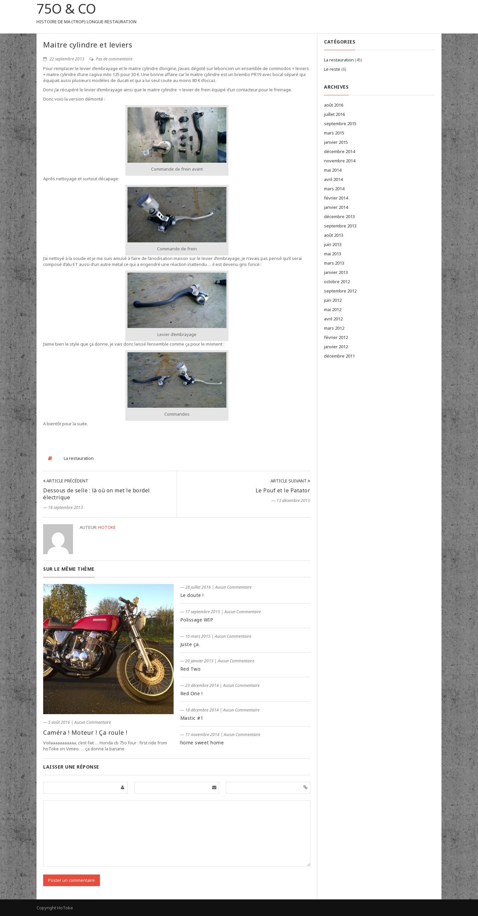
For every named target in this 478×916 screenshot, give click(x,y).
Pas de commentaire (110, 59)
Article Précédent (65, 481)
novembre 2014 (339, 161)
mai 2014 (332, 170)
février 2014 (336, 198)
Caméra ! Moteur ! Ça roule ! (85, 732)
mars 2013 (334, 263)
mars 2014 (334, 189)
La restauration (79, 458)
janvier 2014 (336, 207)
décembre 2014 (339, 151)
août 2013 (333, 235)
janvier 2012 (336, 347)
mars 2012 (334, 328)
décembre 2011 (339, 356)
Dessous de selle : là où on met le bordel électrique (96, 494)
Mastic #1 (191, 718)
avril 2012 (333, 319)
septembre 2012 (340, 291)
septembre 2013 (340, 226)
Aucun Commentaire (92, 722)
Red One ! (191, 693)
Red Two (190, 669)
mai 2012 (332, 309)
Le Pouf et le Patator (283, 490)
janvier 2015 (336, 142)
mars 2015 (334, 133)
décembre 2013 (339, 216)
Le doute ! (192, 595)
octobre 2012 (337, 282)
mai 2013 (332, 254)
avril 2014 (333, 179)
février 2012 (336, 337)
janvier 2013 (336, 272)
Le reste (332, 69)
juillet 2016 (334, 114)
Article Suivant (290, 481)
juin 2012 (333, 300)
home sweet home (202, 742)
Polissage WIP (196, 620)
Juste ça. (190, 644)
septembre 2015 (340, 123)
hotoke (107, 527)
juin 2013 (333, 244)
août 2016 (333, 105)
